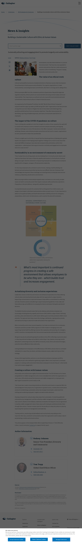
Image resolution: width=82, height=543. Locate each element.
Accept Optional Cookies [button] (16, 539)
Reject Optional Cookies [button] (39, 539)
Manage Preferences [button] (61, 539)
